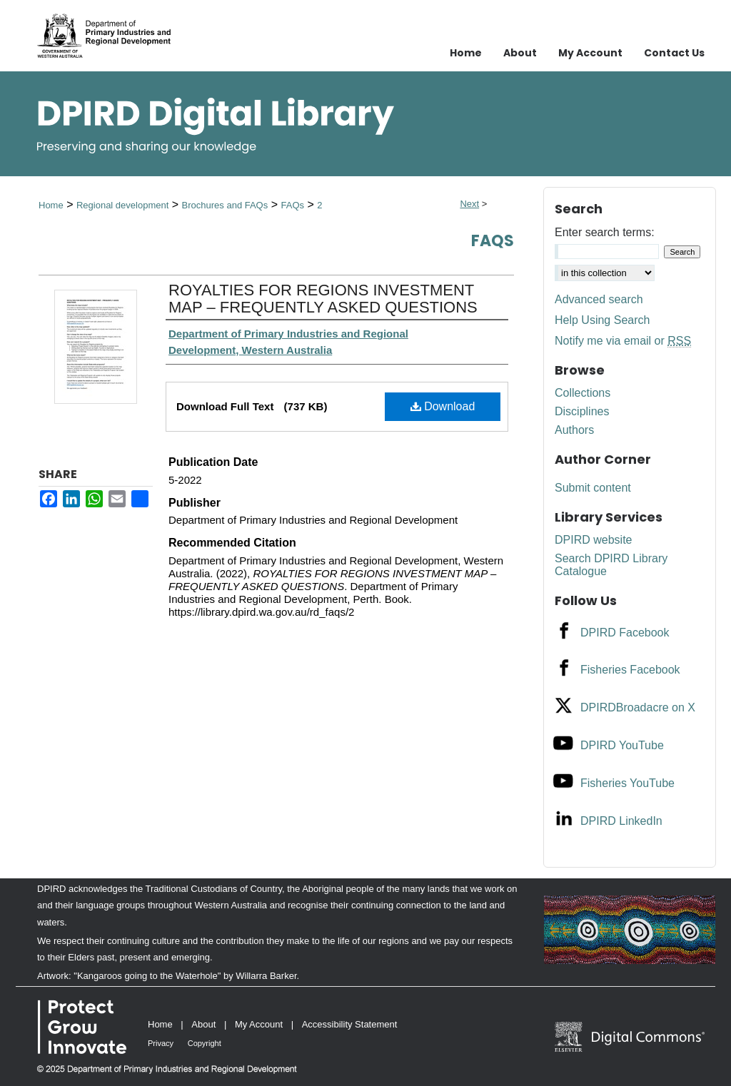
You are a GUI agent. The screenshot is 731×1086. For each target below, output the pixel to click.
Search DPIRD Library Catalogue (611, 564)
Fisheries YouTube (627, 783)
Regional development (122, 205)
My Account (259, 1024)
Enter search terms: (605, 232)
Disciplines (582, 411)
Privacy (160, 1043)
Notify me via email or (623, 341)
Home (51, 205)
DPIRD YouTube (622, 745)
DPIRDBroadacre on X (637, 707)
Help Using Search (602, 320)
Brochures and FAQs (225, 205)
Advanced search (599, 299)
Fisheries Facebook (630, 670)
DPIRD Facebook (625, 632)
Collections (582, 393)
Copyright (204, 1043)
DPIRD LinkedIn (621, 821)
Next (469, 203)
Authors (574, 430)
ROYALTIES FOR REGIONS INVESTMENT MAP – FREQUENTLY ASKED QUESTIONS (323, 298)
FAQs (292, 205)
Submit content (593, 488)
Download (442, 406)
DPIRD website (593, 540)
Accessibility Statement (350, 1024)
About (203, 1024)
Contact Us (674, 53)
